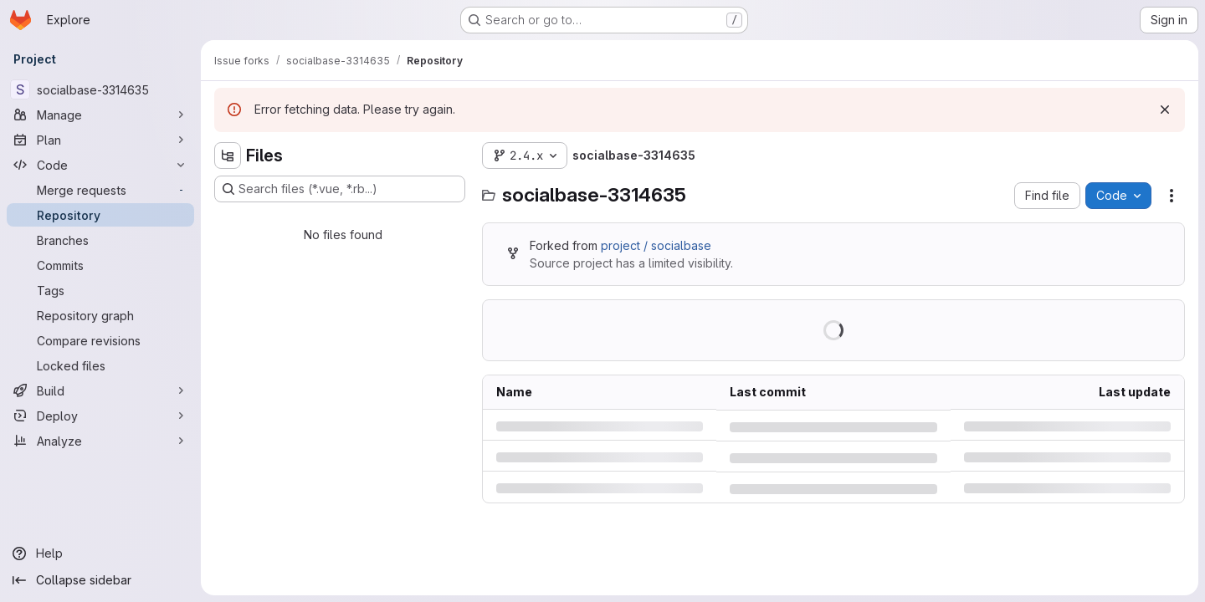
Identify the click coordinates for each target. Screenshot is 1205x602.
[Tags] (100, 290)
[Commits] (100, 265)
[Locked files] (100, 365)
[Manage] (100, 114)
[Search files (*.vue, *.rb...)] (339, 189)
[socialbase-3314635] (100, 89)
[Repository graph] (100, 315)
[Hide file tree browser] (227, 155)
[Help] (100, 553)
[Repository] (100, 215)
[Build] (100, 390)
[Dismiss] (1165, 109)
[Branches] (100, 240)
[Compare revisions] (100, 340)
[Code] (100, 164)
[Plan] (100, 139)
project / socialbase (656, 245)
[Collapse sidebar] (100, 580)
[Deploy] (100, 415)
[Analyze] (100, 440)
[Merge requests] (100, 190)
